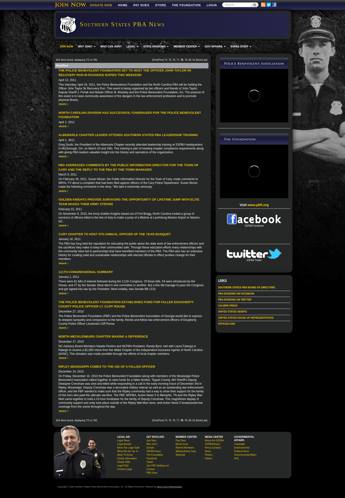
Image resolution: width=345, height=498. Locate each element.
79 (185, 60)
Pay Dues (141, 5)
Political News (241, 451)
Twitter (149, 462)
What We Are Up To (127, 451)
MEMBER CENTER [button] (186, 46)
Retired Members (185, 447)
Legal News (123, 440)
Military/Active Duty (186, 451)
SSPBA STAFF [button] (241, 46)
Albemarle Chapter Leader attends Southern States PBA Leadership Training (128, 135)
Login (212, 5)
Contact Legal (124, 469)
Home (122, 5)
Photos (208, 455)
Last (204, 60)
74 (166, 60)
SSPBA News (153, 451)
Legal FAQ (122, 465)
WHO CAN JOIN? (111, 46)
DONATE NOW (101, 5)
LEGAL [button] (132, 46)
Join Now (151, 440)
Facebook (151, 458)
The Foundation (186, 5)
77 (178, 60)
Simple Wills (123, 462)
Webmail (180, 455)
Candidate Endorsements (241, 446)
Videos (208, 458)
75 (169, 60)
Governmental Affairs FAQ (245, 457)
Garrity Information (127, 458)
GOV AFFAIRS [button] (215, 46)
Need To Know (125, 455)
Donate (150, 447)
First (155, 60)
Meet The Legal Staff (128, 447)
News (208, 451)
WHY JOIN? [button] (87, 46)
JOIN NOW (66, 46)
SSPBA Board (212, 444)
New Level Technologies (169, 487)
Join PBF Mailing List (157, 465)
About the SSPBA (214, 440)
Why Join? (152, 444)
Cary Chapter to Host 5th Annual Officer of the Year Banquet (114, 234)
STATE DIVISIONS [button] (156, 46)
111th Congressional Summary (85, 272)
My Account (182, 444)
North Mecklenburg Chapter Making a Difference (103, 336)
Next (198, 60)
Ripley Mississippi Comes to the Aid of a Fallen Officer (106, 366)
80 (190, 60)
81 (194, 60)
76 (173, 60)
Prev (160, 60)
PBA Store (151, 472)
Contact (150, 469)
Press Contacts (213, 447)
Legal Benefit (124, 444)
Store (160, 5)
